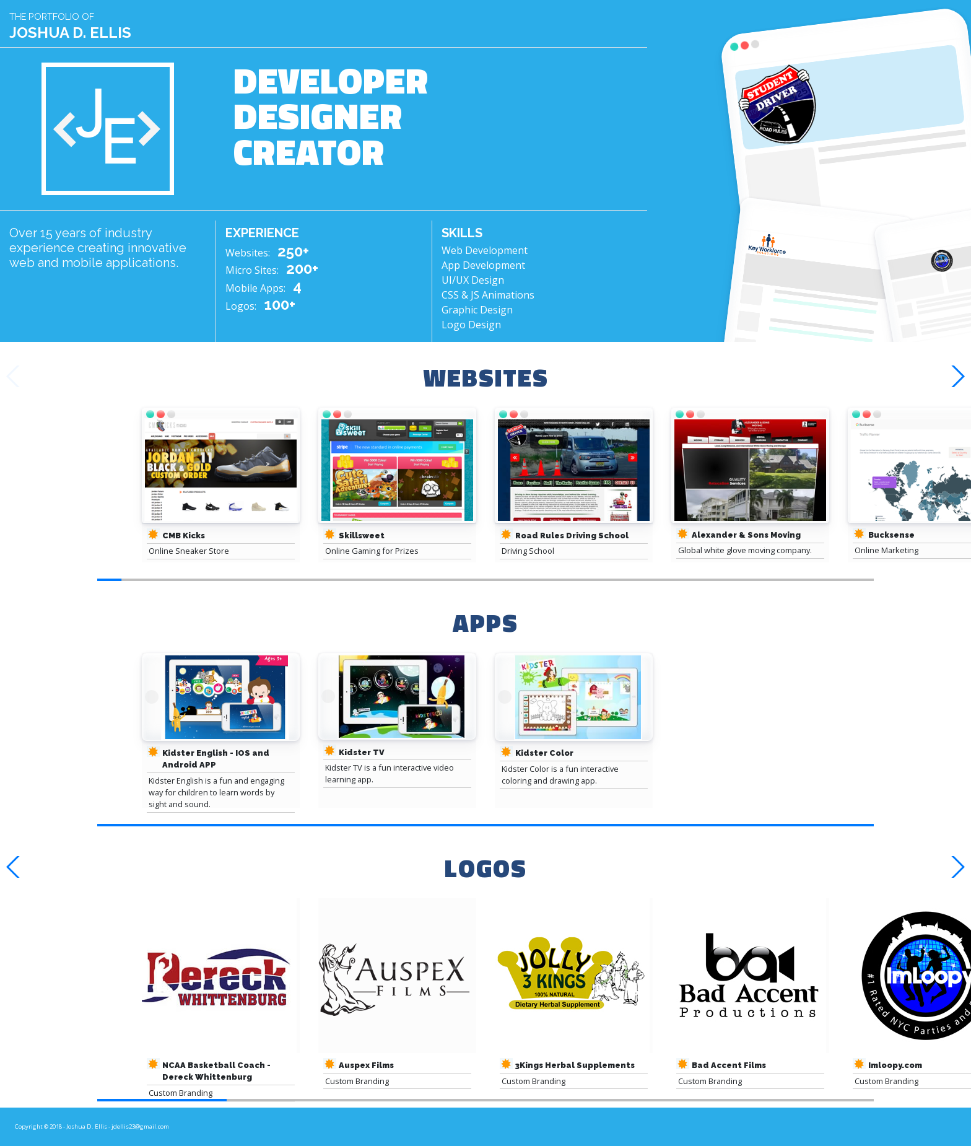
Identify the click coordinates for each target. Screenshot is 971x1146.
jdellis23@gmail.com (140, 1126)
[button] (956, 376)
